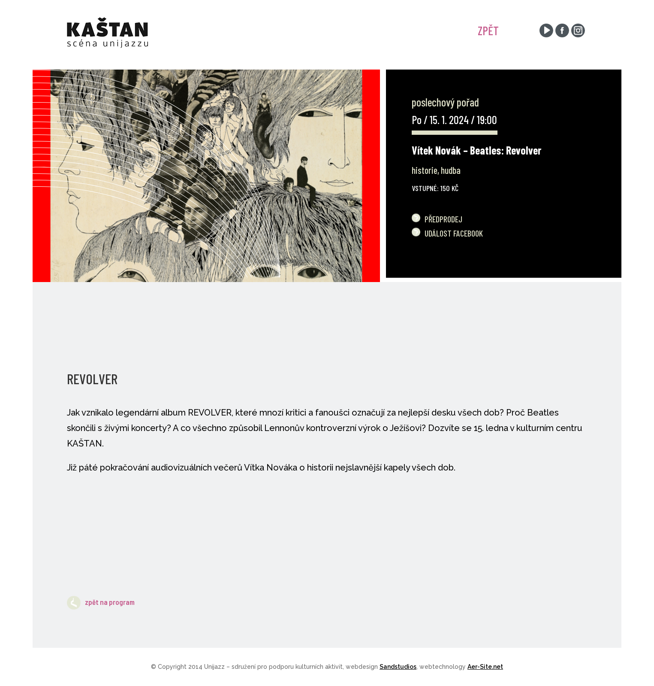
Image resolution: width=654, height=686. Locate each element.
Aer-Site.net (485, 666)
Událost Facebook (454, 233)
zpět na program (101, 602)
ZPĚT (488, 30)
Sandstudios (398, 666)
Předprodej (443, 219)
